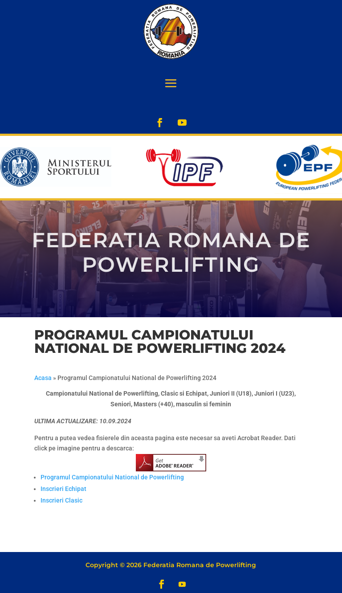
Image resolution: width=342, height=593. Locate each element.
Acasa (43, 377)
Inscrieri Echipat (63, 488)
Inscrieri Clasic (61, 500)
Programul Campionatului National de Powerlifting (112, 477)
